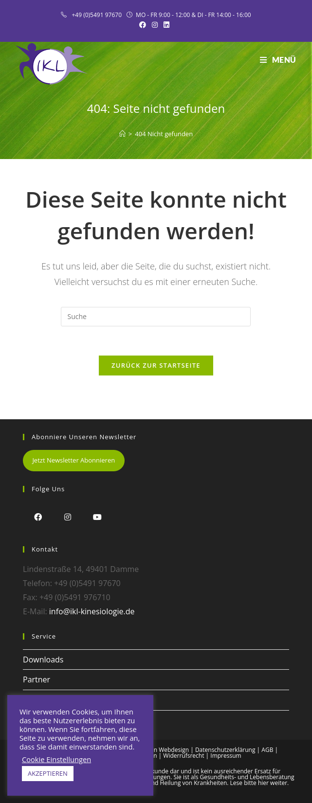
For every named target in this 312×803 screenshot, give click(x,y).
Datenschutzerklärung (225, 750)
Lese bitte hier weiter (259, 783)
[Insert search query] (156, 316)
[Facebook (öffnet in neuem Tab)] (144, 24)
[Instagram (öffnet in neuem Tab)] (155, 24)
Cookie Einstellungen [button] (56, 759)
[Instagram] (67, 516)
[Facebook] (37, 516)
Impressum (225, 755)
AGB (267, 750)
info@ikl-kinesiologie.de (92, 611)
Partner (36, 679)
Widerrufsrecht (183, 755)
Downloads (43, 659)
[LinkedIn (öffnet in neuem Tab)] (166, 24)
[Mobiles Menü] (278, 60)
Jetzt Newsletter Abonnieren (73, 460)
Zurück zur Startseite (156, 365)
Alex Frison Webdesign (158, 750)
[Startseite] (122, 133)
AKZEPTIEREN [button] (48, 773)
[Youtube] (97, 516)
